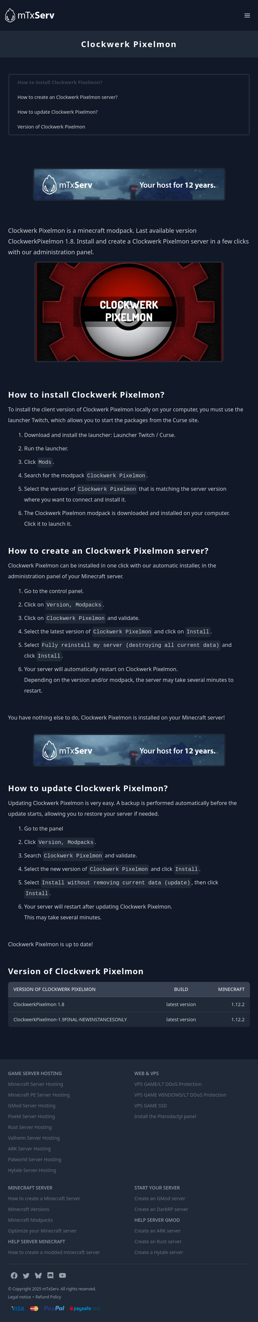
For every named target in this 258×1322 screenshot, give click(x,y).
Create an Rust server (158, 1241)
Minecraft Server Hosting (35, 1084)
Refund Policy (48, 1297)
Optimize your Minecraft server (42, 1230)
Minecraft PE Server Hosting (39, 1095)
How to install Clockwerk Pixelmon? (59, 82)
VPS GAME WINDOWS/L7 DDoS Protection (180, 1095)
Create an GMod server (159, 1198)
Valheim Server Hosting (34, 1138)
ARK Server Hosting (29, 1148)
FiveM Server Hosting (31, 1116)
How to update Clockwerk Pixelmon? (57, 112)
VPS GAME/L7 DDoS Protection (168, 1084)
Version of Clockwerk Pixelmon (51, 126)
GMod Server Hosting (31, 1105)
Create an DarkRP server (161, 1209)
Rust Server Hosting (30, 1127)
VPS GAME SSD (150, 1105)
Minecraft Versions (28, 1209)
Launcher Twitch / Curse (143, 435)
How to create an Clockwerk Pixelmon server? (67, 97)
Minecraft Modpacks (30, 1220)
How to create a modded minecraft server (54, 1252)
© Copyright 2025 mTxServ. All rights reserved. (52, 1289)
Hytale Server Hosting (32, 1170)
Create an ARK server (157, 1230)
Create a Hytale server (158, 1252)
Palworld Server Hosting (34, 1159)
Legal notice (19, 1297)
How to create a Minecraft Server (44, 1198)
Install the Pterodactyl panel (165, 1116)
